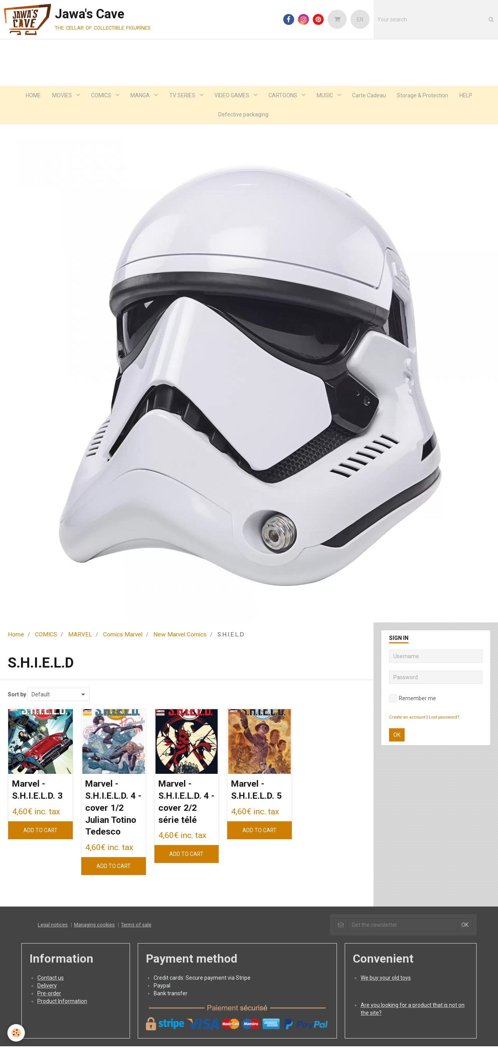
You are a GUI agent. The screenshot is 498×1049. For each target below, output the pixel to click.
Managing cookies (94, 927)
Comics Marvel (122, 635)
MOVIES (59, 96)
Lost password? (444, 718)
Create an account (407, 718)
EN (360, 19)
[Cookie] (16, 1033)
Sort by (17, 695)
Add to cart (40, 832)
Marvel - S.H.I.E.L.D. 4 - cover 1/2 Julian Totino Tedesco (112, 810)
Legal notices (53, 927)
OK (396, 736)
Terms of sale (136, 927)
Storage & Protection (425, 96)
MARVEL (80, 635)
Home (16, 635)
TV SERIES (182, 96)
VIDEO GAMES (232, 96)
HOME (30, 96)
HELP (469, 96)
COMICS (99, 96)
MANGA (139, 96)
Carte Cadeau (371, 96)
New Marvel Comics (180, 635)
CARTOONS (284, 96)
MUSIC (326, 96)
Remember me (412, 699)
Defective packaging (243, 115)
